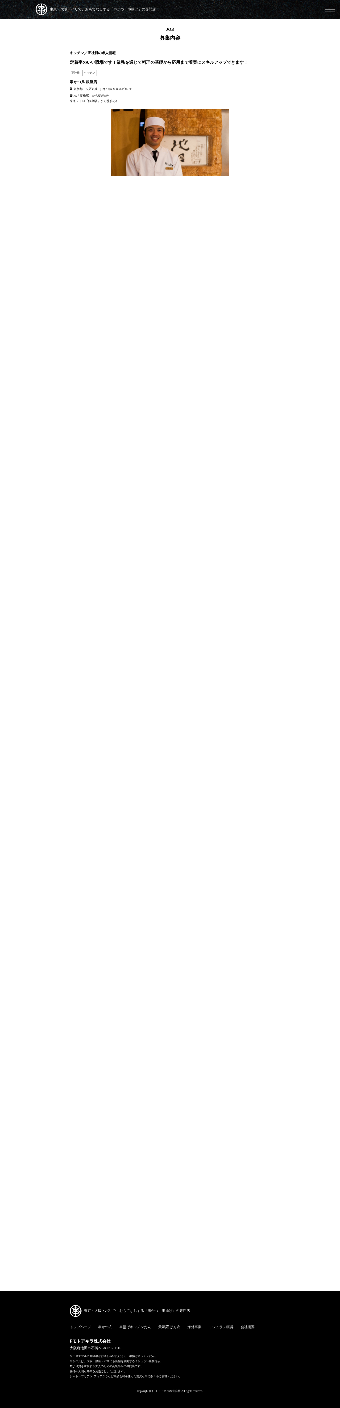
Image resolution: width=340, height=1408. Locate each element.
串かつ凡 (105, 1327)
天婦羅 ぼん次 (169, 1327)
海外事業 (194, 1327)
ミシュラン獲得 (221, 1327)
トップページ (80, 1327)
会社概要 (247, 1327)
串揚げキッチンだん (135, 1327)
